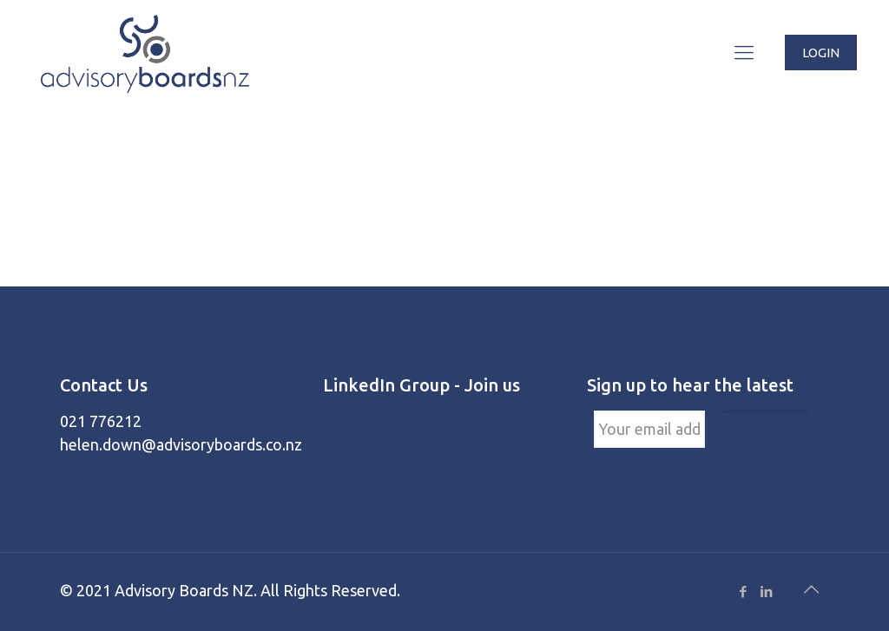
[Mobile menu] (744, 52)
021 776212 (101, 421)
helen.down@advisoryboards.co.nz (181, 444)
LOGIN (821, 52)
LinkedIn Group (386, 385)
